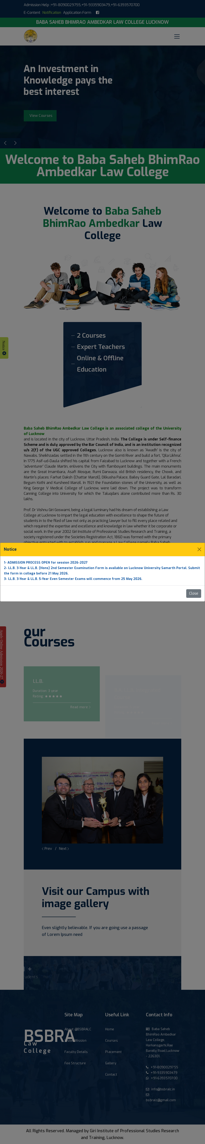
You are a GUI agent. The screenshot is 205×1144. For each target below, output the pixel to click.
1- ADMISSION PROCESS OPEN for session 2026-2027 (46, 562)
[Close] (199, 549)
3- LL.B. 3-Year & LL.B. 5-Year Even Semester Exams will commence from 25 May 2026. (73, 579)
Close (193, 593)
